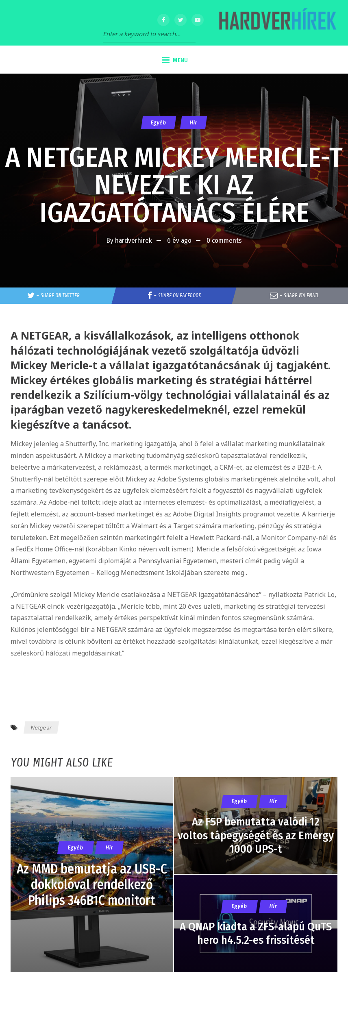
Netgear (41, 727)
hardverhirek (133, 240)
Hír (193, 122)
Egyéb (158, 122)
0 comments (224, 240)
